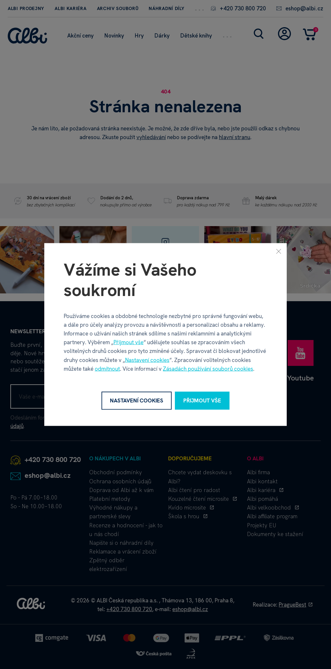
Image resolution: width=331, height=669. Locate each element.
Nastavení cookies (147, 359)
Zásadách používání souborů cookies (208, 368)
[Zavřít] (278, 251)
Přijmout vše (128, 342)
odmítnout (107, 368)
